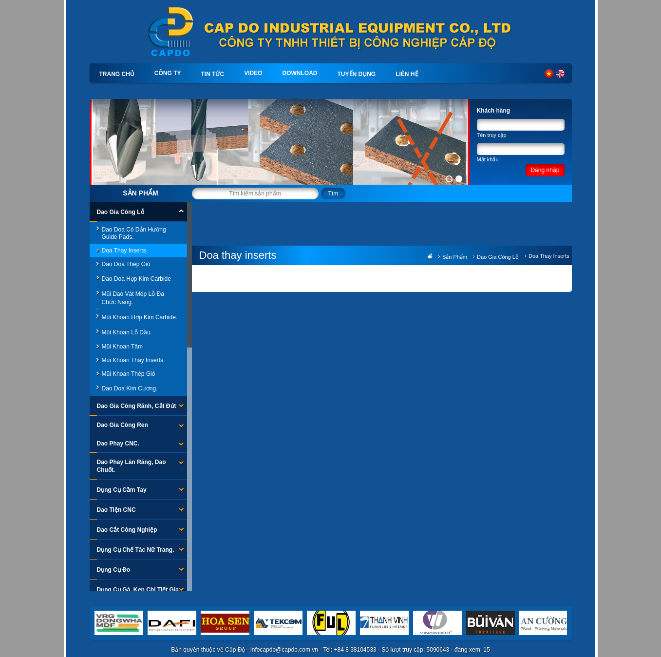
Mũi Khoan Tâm (122, 346)
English (560, 73)
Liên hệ (407, 74)
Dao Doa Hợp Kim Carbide (136, 278)
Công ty (167, 73)
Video (253, 73)
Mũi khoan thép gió (128, 373)
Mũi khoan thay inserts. (133, 360)
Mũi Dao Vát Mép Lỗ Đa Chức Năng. (133, 298)
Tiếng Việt (549, 73)
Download (300, 73)
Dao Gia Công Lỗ (498, 257)
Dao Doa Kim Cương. (130, 388)
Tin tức (213, 74)
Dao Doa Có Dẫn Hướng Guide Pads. (134, 233)
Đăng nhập (544, 170)
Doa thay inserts (124, 250)
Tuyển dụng (357, 74)
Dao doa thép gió (126, 264)
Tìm (333, 193)
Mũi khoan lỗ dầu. (127, 332)
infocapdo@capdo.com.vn (284, 649)
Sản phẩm (140, 193)
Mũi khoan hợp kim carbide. (140, 317)
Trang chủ (116, 74)
